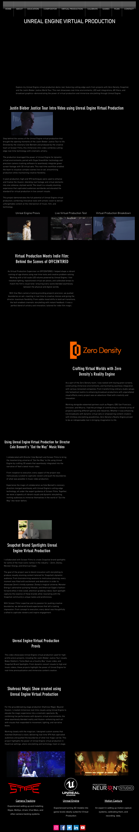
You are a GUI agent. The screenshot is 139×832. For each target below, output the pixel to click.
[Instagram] (56, 827)
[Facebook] (62, 827)
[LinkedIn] (76, 827)
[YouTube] (82, 827)
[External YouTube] (103, 451)
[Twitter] (69, 827)
